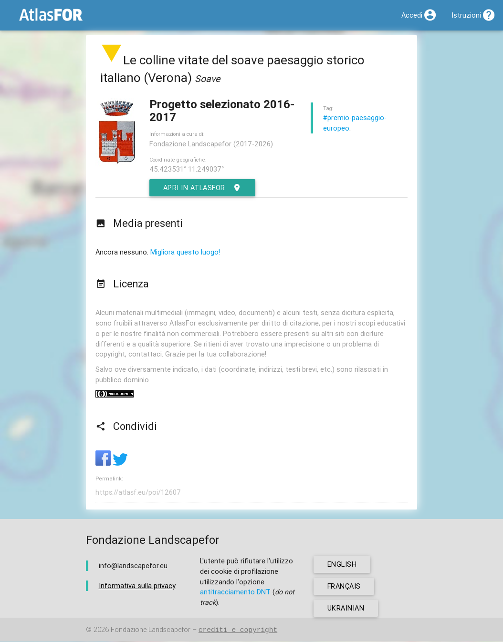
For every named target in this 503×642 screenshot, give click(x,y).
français (344, 586)
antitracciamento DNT (235, 592)
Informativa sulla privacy (137, 585)
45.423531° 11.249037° (186, 168)
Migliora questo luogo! (185, 251)
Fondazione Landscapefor (150, 630)
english (342, 564)
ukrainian (346, 608)
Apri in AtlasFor (202, 187)
